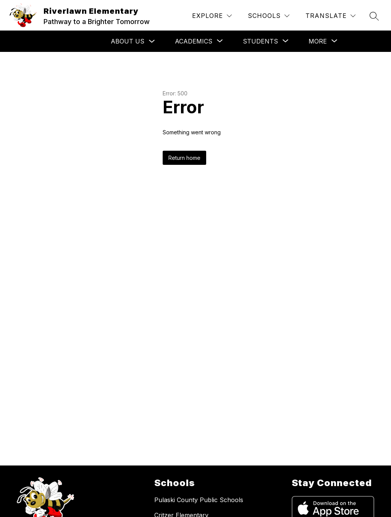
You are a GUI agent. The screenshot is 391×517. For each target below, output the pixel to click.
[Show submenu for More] (318, 41)
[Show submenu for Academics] (193, 41)
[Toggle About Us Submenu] (152, 41)
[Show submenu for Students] (260, 41)
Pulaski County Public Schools (198, 500)
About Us (127, 41)
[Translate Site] (330, 16)
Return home (184, 158)
